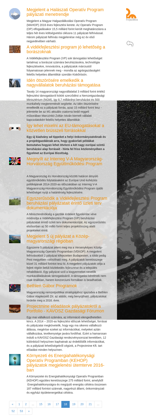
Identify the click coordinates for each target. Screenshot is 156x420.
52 (13, 411)
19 (73, 404)
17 (57, 404)
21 (90, 404)
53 (21, 411)
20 (82, 404)
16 (49, 404)
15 (40, 404)
